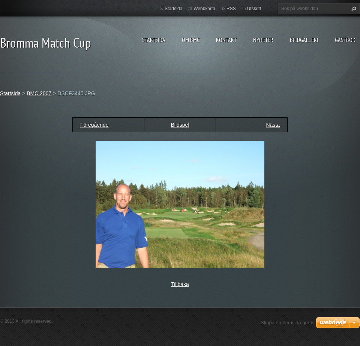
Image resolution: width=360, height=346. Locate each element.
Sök (352, 8)
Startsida (153, 39)
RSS (231, 8)
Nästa (273, 125)
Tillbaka (180, 284)
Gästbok (345, 39)
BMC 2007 (39, 93)
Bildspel (180, 125)
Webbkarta (204, 8)
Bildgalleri (304, 39)
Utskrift (254, 8)
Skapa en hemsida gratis (287, 322)
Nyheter (263, 39)
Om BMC (191, 39)
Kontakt (226, 39)
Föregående (94, 125)
